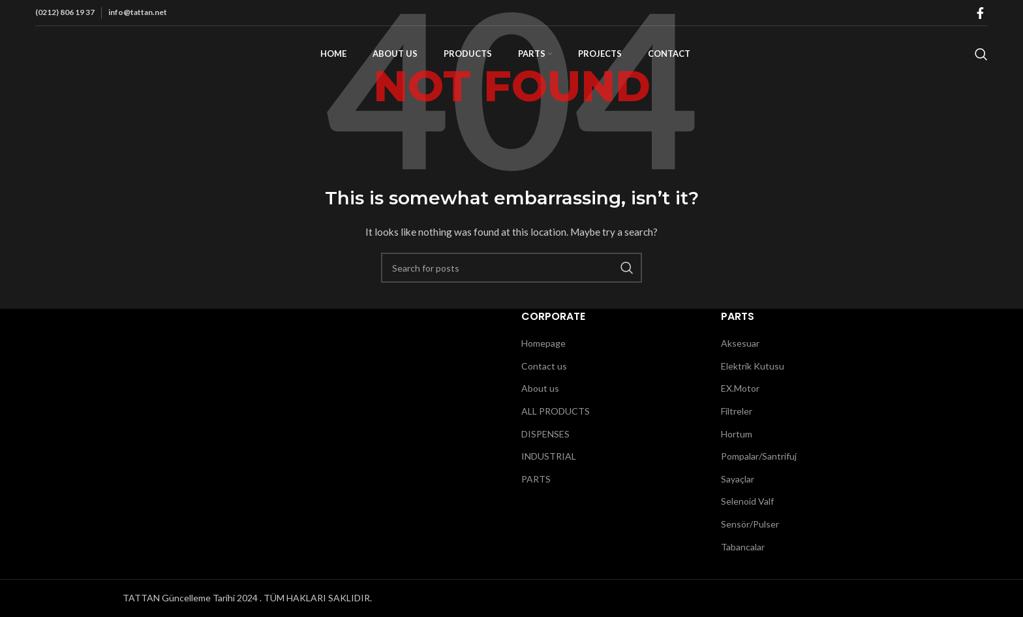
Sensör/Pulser (750, 524)
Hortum (736, 433)
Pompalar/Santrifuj (759, 456)
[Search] (981, 61)
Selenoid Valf (747, 501)
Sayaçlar (737, 478)
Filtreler (736, 411)
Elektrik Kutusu (752, 366)
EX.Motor (740, 388)
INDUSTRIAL (548, 456)
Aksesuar (740, 343)
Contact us (544, 366)
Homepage (543, 343)
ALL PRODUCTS (555, 411)
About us (540, 388)
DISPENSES (545, 433)
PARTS (536, 478)
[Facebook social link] (980, 13)
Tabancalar (743, 546)
